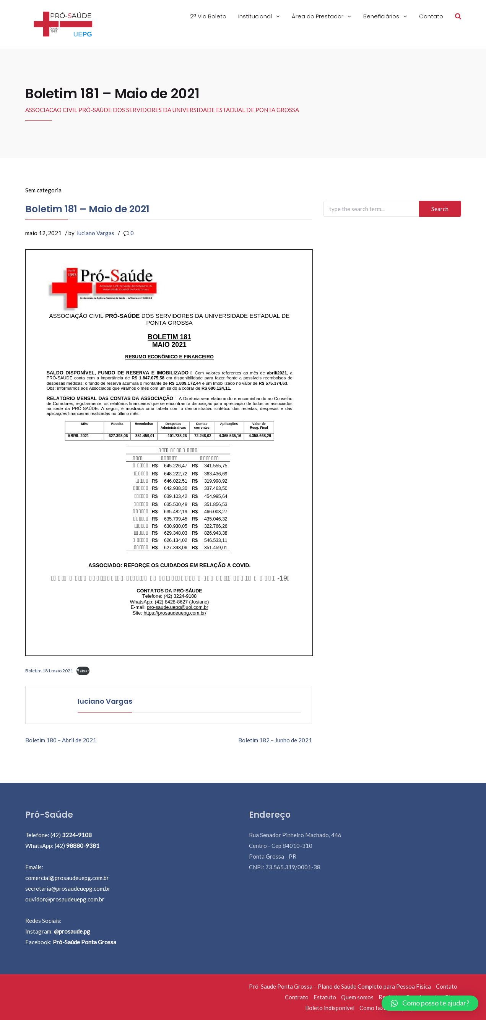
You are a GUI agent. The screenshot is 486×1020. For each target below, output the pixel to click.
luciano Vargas (95, 232)
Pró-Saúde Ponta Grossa (84, 942)
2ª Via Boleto (208, 16)
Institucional (255, 16)
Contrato (297, 997)
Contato (431, 16)
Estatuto (325, 997)
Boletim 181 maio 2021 (49, 670)
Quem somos (357, 997)
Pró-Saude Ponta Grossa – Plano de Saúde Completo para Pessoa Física (340, 986)
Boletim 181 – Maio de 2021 (87, 209)
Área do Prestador (318, 16)
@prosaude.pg (72, 931)
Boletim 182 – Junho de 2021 (275, 740)
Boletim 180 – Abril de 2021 (60, 740)
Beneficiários (382, 16)
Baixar (82, 670)
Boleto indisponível (329, 1007)
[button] (430, 1003)
